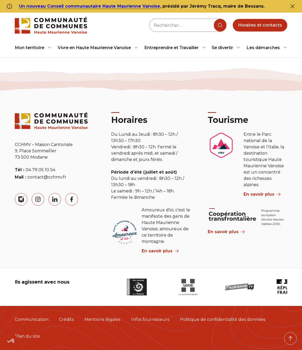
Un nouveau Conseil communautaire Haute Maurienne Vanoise (89, 6)
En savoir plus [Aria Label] (226, 231)
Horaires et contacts (260, 25)
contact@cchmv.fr (46, 177)
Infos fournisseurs (150, 319)
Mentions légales (103, 319)
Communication (31, 319)
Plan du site (27, 336)
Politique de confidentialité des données (223, 319)
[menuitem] (33, 47)
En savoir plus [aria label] (160, 250)
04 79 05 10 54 (40, 169)
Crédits (66, 319)
